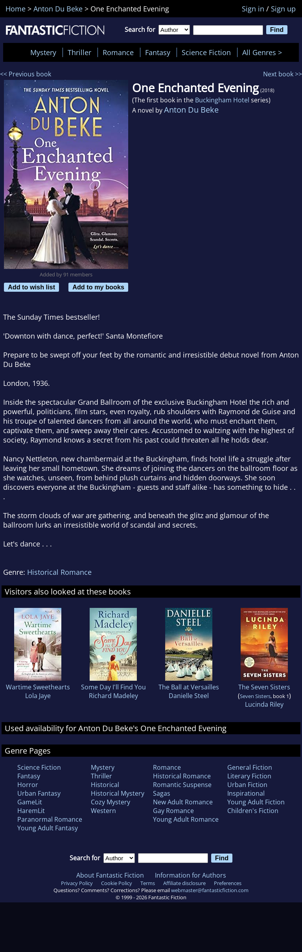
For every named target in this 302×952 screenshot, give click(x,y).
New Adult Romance (183, 802)
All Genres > (264, 52)
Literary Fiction (249, 776)
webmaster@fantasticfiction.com (210, 890)
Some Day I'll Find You (113, 687)
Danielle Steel (189, 695)
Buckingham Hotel (222, 100)
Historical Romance (59, 572)
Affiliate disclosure (184, 883)
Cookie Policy (116, 883)
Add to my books (98, 287)
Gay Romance (173, 810)
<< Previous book (25, 74)
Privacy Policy (77, 883)
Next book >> (282, 74)
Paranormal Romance (49, 819)
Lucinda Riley (264, 704)
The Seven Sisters (264, 687)
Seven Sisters (255, 696)
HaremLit (31, 810)
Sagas (161, 793)
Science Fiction (206, 52)
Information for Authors (190, 875)
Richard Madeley (113, 695)
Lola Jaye (38, 695)
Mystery (43, 52)
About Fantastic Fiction (110, 875)
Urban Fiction (247, 784)
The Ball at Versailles (188, 687)
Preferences (227, 883)
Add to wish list (31, 287)
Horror (27, 784)
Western (103, 810)
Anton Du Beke (191, 109)
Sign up (283, 8)
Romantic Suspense (182, 784)
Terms (147, 883)
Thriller (79, 52)
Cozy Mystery (110, 802)
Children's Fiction (252, 810)
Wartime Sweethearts (38, 687)
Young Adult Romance (186, 819)
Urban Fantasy (39, 793)
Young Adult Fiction (256, 802)
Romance (118, 52)
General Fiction (249, 767)
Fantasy (157, 52)
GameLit (29, 802)
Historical (105, 784)
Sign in (253, 8)
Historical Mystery (117, 793)
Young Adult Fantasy (47, 828)
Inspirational (246, 793)
